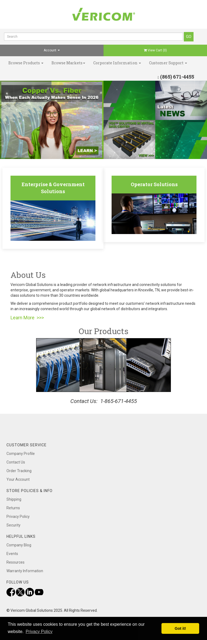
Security (13, 525)
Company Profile (20, 453)
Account (52, 50)
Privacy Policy (18, 516)
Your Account (18, 479)
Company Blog (18, 545)
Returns (13, 508)
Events (12, 553)
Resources (15, 562)
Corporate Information (117, 62)
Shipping (13, 499)
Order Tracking (19, 471)
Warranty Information (24, 571)
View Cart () (155, 50)
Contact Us (15, 462)
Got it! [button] (180, 628)
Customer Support (168, 62)
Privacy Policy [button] (39, 631)
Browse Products (25, 62)
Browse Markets (68, 62)
